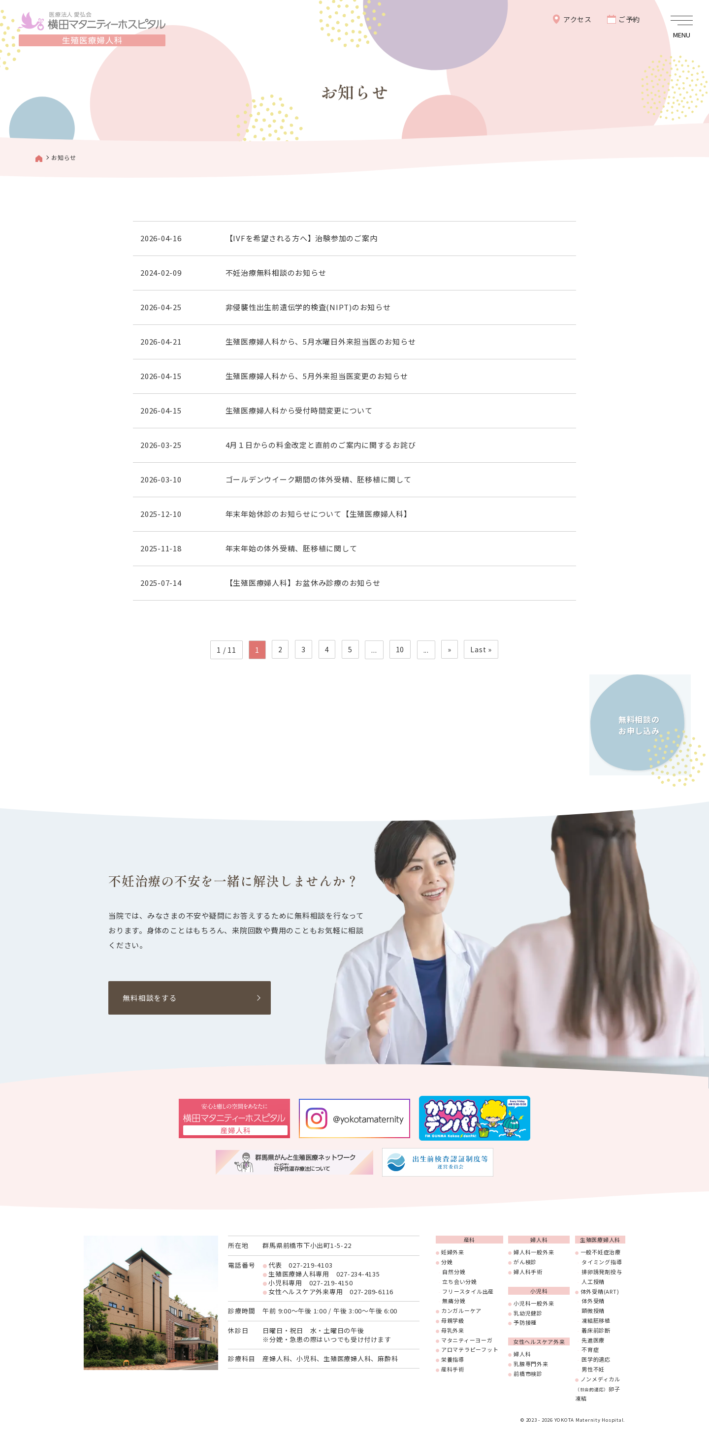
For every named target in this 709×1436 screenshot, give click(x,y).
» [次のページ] (449, 649)
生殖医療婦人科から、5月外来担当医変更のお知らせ (317, 376)
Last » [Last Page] (480, 649)
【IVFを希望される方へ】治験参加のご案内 (302, 238)
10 (399, 649)
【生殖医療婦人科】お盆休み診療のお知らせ (304, 582)
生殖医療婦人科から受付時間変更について (300, 410)
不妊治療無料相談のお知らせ (276, 272)
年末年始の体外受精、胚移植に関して (292, 548)
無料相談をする (150, 997)
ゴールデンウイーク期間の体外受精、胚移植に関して (319, 479)
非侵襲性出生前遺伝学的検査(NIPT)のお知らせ (309, 307)
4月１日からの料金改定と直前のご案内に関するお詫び (321, 445)
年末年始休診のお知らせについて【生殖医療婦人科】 (319, 514)
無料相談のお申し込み (637, 722)
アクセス (577, 19)
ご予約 (629, 19)
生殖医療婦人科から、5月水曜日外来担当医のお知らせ (321, 341)
